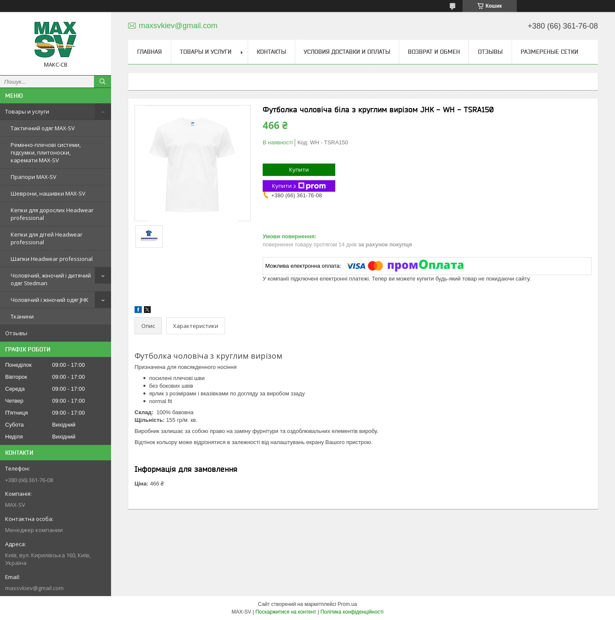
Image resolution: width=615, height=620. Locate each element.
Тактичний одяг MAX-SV (43, 128)
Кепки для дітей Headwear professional (46, 238)
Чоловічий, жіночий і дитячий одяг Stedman (51, 279)
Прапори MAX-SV (33, 177)
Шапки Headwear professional (52, 259)
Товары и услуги (27, 111)
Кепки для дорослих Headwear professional (52, 214)
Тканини (22, 316)
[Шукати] (102, 81)
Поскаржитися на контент (285, 612)
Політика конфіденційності (352, 612)
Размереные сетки (549, 51)
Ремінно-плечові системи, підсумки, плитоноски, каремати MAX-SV (46, 152)
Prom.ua (347, 604)
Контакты (271, 51)
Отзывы (16, 333)
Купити (299, 169)
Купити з (299, 186)
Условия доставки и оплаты (347, 51)
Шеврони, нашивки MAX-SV (48, 193)
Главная (149, 51)
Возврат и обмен (434, 51)
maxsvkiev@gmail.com (34, 588)
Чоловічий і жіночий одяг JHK (49, 300)
